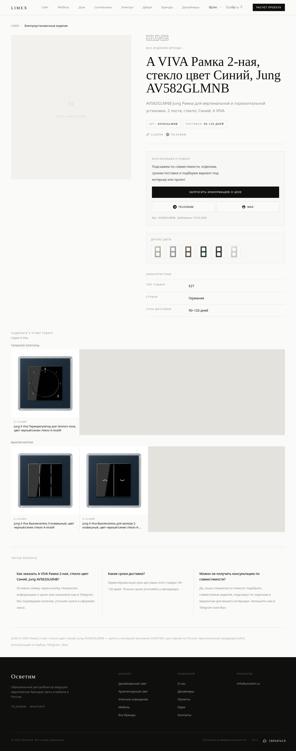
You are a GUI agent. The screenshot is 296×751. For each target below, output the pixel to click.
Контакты (184, 715)
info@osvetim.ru (248, 683)
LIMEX (15, 26)
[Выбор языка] (215, 7)
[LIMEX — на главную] (19, 7)
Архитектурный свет (133, 691)
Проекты (232, 7)
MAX (248, 207)
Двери (147, 7)
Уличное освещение (133, 699)
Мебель (63, 7)
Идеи (181, 707)
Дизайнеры (190, 7)
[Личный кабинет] (241, 7)
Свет (45, 7)
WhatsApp (37, 706)
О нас (182, 683)
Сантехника (103, 7)
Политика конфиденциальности (224, 740)
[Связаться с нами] (274, 741)
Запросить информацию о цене (215, 192)
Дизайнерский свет (132, 683)
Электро (127, 7)
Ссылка (154, 134)
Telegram (176, 134)
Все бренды (127, 715)
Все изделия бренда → (165, 48)
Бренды (167, 7)
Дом (82, 7)
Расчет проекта (268, 7)
